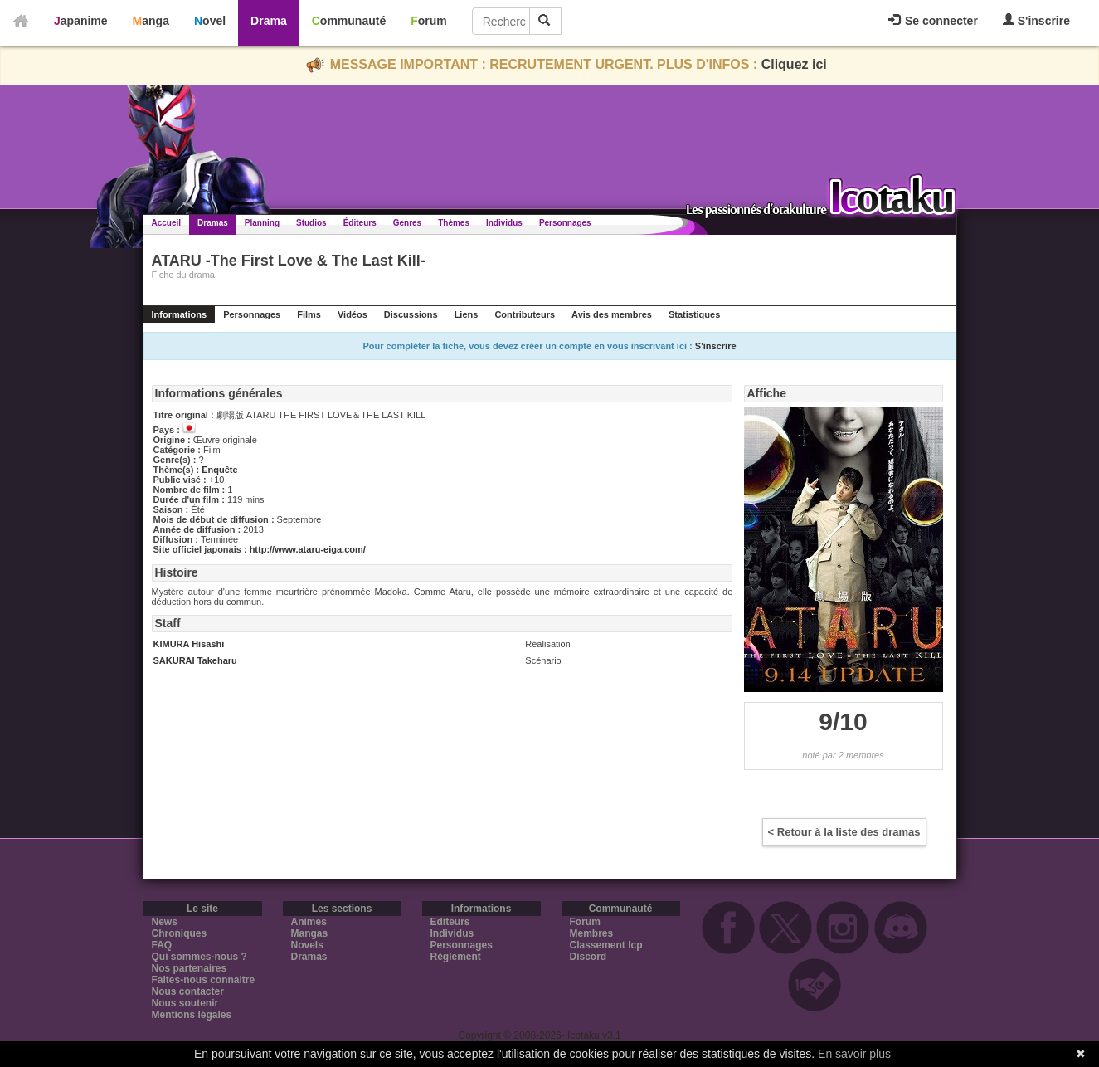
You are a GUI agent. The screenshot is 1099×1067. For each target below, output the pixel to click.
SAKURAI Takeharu (195, 660)
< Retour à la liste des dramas (844, 832)
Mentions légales (192, 1015)
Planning (262, 222)
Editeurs (450, 922)
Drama (268, 20)
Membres (592, 933)
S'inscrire (1036, 20)
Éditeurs (360, 222)
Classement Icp (606, 945)
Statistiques (694, 314)
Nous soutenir (185, 1003)
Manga (151, 20)
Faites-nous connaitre (203, 980)
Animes (309, 922)
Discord (588, 956)
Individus (504, 222)
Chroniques (179, 933)
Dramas (212, 222)
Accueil (167, 222)
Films (309, 314)
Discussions (411, 314)
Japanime (81, 20)
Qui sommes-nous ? (199, 956)
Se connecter (933, 20)
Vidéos (352, 314)
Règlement (455, 956)
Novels (307, 945)
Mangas (309, 933)
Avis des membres (611, 314)
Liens (467, 314)
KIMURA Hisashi (189, 644)
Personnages (565, 222)
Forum (429, 20)
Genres (407, 222)
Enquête (219, 470)
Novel (210, 20)
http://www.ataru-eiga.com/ (308, 549)
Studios (311, 222)
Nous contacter (188, 991)
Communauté (349, 20)
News (164, 922)
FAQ (162, 945)
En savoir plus (854, 1053)
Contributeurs (524, 314)
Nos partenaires (189, 968)
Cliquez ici (794, 64)
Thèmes (453, 222)
